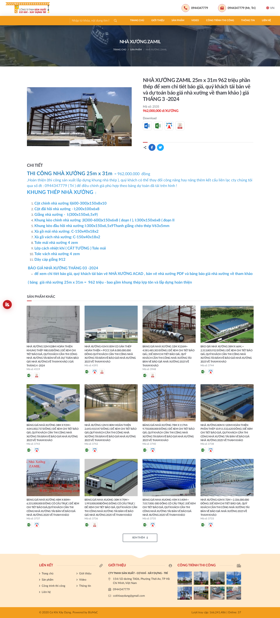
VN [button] (270, 8)
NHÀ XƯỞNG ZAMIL (156, 49)
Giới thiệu (37, 20)
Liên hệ (145, 20)
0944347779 (121, 589)
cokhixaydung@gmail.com (129, 595)
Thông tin (127, 20)
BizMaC (93, 612)
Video (74, 20)
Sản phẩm (57, 20)
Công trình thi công (99, 20)
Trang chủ (16, 20)
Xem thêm (140, 537)
